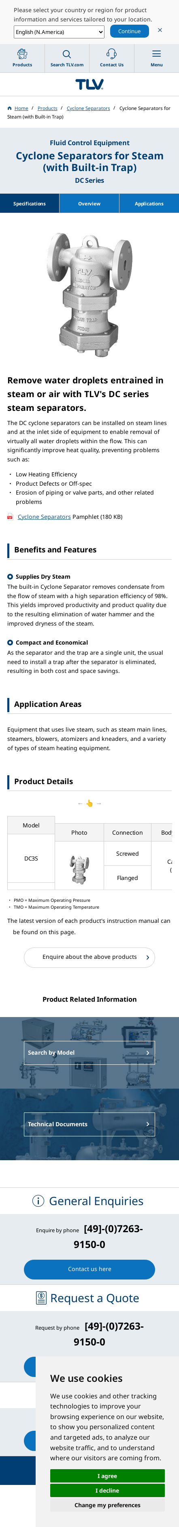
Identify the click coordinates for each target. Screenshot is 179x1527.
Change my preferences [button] (108, 1505)
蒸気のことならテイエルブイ (89, 84)
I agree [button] (107, 1476)
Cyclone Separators (44, 516)
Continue (129, 31)
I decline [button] (107, 1490)
